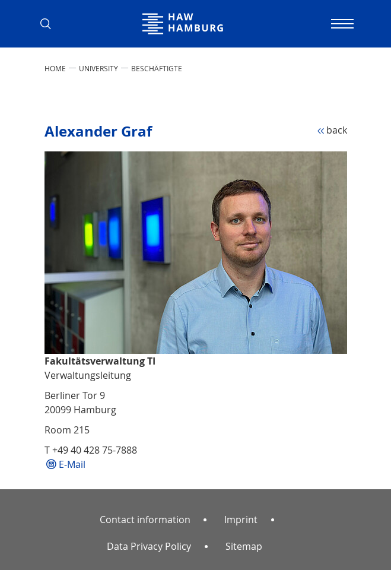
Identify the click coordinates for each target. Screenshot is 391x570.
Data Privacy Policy (149, 546)
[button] (50, 24)
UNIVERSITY (98, 68)
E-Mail (72, 464)
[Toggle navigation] (341, 24)
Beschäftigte (156, 68)
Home (55, 68)
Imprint (241, 519)
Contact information (145, 519)
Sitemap (243, 546)
